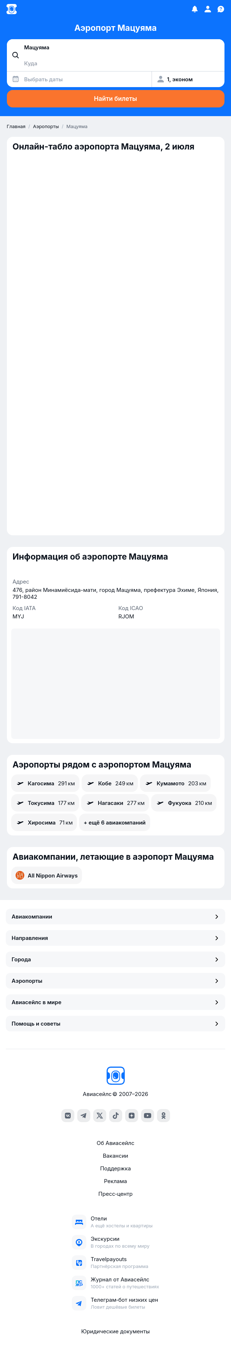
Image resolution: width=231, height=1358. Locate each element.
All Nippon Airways (47, 875)
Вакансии (115, 1155)
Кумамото (175, 783)
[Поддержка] (220, 9)
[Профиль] (207, 9)
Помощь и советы (115, 1023)
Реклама (115, 1181)
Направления (115, 937)
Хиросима (44, 822)
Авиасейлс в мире (115, 1002)
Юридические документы (115, 1331)
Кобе (109, 783)
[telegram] (83, 1115)
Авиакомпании (115, 916)
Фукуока (184, 802)
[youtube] (147, 1115)
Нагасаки (115, 802)
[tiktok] (115, 1115)
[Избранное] (194, 9)
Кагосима (45, 783)
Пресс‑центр (115, 1193)
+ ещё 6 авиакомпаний (114, 822)
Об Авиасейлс (115, 1143)
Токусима (45, 802)
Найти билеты (115, 98)
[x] (99, 1115)
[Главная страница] (11, 9)
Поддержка (115, 1168)
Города (115, 959)
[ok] (163, 1115)
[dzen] (131, 1115)
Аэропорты (115, 980)
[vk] (67, 1115)
